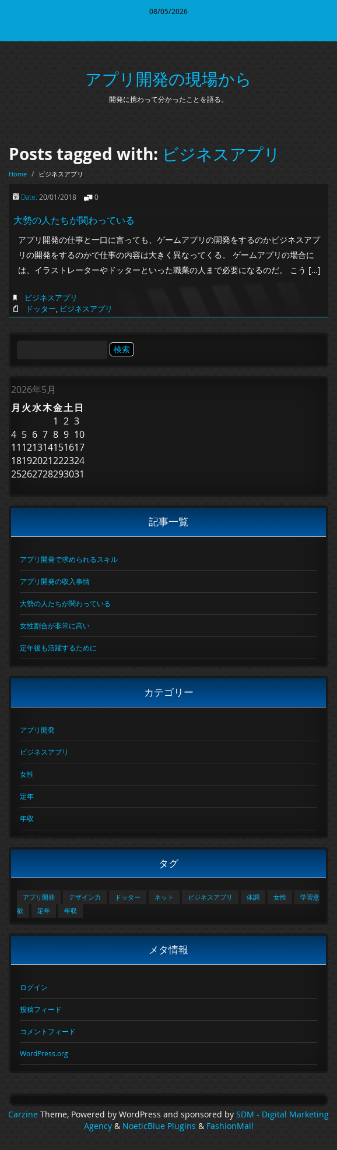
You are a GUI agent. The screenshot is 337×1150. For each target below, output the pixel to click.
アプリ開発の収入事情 (55, 581)
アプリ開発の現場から (168, 79)
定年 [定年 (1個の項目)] (43, 911)
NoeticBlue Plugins (159, 1126)
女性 (27, 774)
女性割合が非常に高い (55, 625)
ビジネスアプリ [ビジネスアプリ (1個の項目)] (210, 897)
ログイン (34, 987)
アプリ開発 (37, 729)
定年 (27, 796)
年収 (27, 818)
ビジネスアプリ (221, 154)
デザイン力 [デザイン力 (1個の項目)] (85, 897)
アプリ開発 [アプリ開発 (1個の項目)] (39, 897)
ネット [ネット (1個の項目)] (164, 897)
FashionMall (230, 1126)
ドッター (41, 308)
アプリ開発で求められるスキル (69, 559)
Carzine (24, 1114)
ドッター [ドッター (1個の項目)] (128, 897)
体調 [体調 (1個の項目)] (253, 897)
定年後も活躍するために (58, 647)
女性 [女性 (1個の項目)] (279, 897)
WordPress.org (44, 1053)
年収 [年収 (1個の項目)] (70, 911)
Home (18, 173)
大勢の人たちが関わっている (74, 220)
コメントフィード (48, 1031)
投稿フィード (41, 1009)
